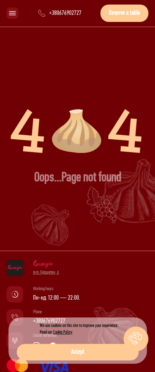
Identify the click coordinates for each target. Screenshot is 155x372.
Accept (77, 352)
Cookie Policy (62, 332)
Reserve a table (124, 13)
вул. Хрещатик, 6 (46, 272)
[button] (136, 339)
